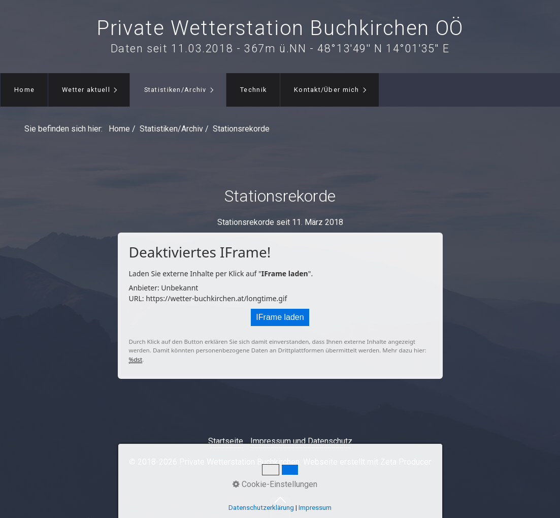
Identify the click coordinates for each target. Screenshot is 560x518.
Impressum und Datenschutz (301, 441)
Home (24, 89)
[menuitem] (24, 90)
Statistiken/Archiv (175, 89)
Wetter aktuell (86, 89)
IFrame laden (280, 317)
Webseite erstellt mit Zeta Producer (367, 462)
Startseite (225, 441)
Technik (253, 89)
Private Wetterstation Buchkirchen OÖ (280, 28)
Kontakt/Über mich (326, 89)
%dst (136, 359)
